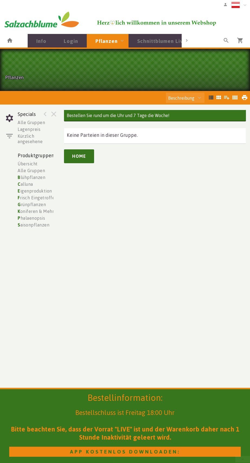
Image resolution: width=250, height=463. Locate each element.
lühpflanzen (31, 177)
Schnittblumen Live (161, 40)
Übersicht (28, 163)
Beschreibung (181, 98)
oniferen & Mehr (36, 211)
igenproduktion (35, 191)
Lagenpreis (29, 129)
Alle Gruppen (31, 122)
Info (41, 40)
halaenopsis (31, 218)
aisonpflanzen (33, 225)
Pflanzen (106, 40)
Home (79, 156)
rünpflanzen (32, 204)
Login (71, 40)
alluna (25, 184)
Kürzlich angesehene (30, 138)
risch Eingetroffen (37, 197)
